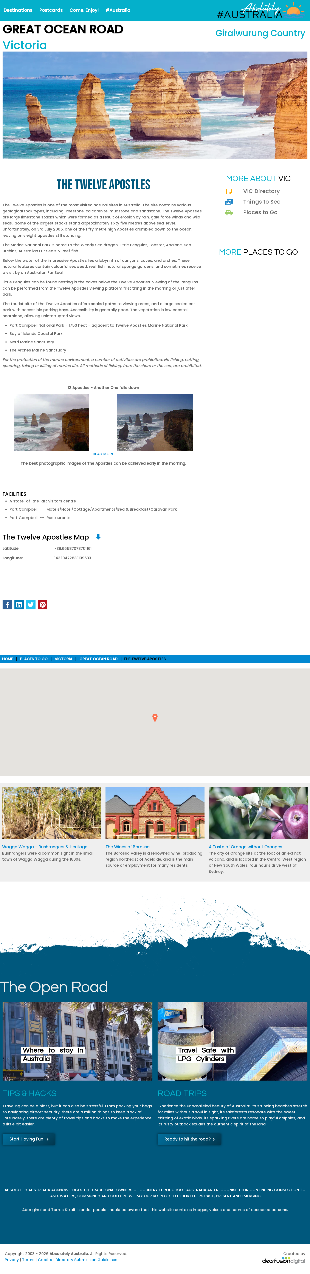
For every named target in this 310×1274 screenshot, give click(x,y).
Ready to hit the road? (189, 1139)
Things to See (262, 202)
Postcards (51, 10)
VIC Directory (261, 191)
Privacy (12, 1259)
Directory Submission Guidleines (86, 1259)
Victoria (63, 659)
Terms (28, 1259)
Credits (45, 1259)
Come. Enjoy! (84, 10)
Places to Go (260, 212)
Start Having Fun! (29, 1139)
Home (7, 659)
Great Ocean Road (98, 659)
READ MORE (103, 454)
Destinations (17, 10)
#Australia (117, 10)
